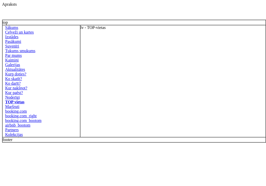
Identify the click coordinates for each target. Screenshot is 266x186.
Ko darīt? (13, 83)
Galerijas (12, 65)
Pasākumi (13, 41)
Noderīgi (12, 97)
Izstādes (12, 37)
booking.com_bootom (23, 120)
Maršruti (12, 106)
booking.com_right (21, 116)
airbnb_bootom (17, 125)
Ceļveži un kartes (19, 32)
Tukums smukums (20, 51)
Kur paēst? (14, 92)
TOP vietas (14, 102)
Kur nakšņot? (16, 88)
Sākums (11, 27)
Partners (12, 130)
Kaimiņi (12, 60)
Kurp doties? (15, 74)
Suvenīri (12, 46)
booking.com (16, 111)
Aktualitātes (15, 69)
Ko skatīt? (13, 78)
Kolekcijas (14, 134)
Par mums (13, 55)
